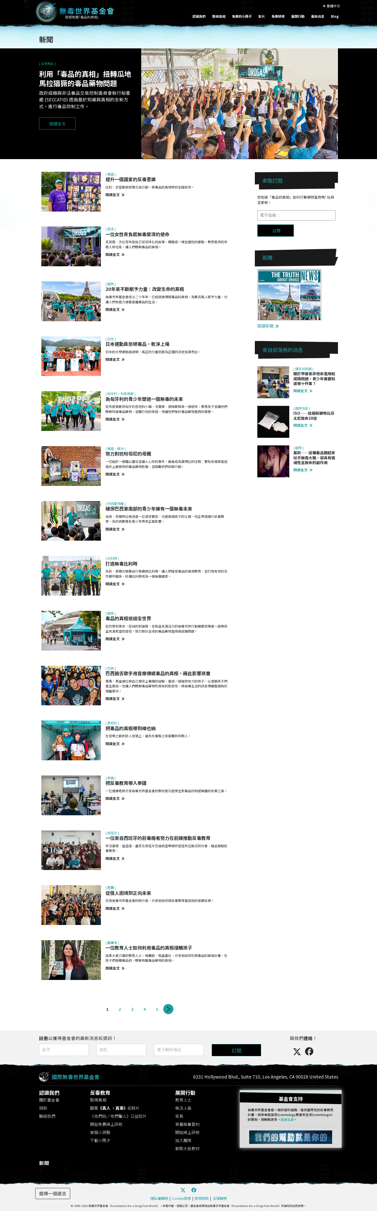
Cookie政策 (181, 1196)
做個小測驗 (100, 1131)
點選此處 (287, 1118)
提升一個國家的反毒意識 (130, 179)
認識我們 (199, 16)
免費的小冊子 (242, 16)
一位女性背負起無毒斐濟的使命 (137, 234)
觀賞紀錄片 (115, 1106)
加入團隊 (183, 1139)
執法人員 (183, 1106)
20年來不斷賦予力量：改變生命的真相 (144, 289)
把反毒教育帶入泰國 (126, 783)
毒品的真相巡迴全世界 (128, 618)
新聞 (44, 1161)
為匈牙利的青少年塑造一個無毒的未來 (144, 398)
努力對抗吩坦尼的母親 (128, 453)
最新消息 (317, 16)
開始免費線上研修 (106, 1123)
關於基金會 (49, 1098)
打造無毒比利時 (121, 563)
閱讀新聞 (268, 326)
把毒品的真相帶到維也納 (130, 728)
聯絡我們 (47, 1114)
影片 (261, 16)
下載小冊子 (100, 1139)
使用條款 (201, 1196)
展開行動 (297, 16)
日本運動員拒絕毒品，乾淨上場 (137, 343)
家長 (179, 1114)
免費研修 (278, 16)
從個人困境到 (128, 893)
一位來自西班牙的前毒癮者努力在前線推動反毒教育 (157, 838)
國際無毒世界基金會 (76, 1076)
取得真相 (218, 16)
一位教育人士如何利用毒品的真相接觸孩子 (148, 947)
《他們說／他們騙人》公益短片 (118, 1114)
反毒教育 (100, 1091)
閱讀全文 (114, 194)
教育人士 (183, 1098)
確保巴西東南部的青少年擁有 (148, 508)
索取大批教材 (187, 1147)
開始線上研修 (187, 1131)
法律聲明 (219, 1196)
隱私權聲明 (159, 1196)
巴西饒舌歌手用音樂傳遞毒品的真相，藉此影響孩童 (157, 673)
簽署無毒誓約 (187, 1123)
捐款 (43, 1106)
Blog (335, 16)
